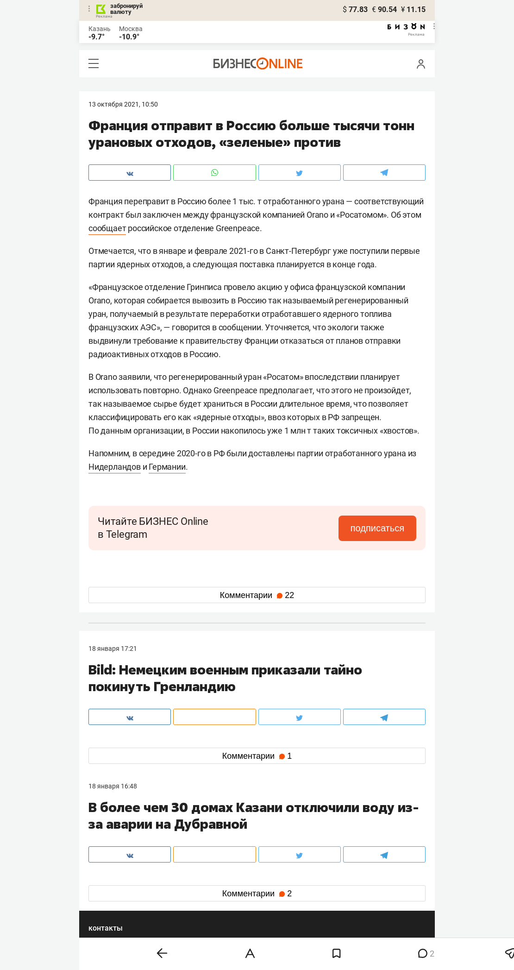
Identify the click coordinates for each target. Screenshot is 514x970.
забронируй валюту (126, 9)
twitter (274, 876)
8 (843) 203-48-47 (227, 833)
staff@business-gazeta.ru (350, 833)
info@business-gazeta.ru (124, 844)
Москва (131, 28)
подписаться (377, 528)
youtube (108, 905)
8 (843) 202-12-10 (114, 833)
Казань (99, 28)
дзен (271, 891)
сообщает (107, 228)
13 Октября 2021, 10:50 (123, 104)
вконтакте (112, 876)
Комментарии (257, 595)
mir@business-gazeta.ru (236, 844)
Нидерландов (114, 467)
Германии (167, 467)
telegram (109, 891)
